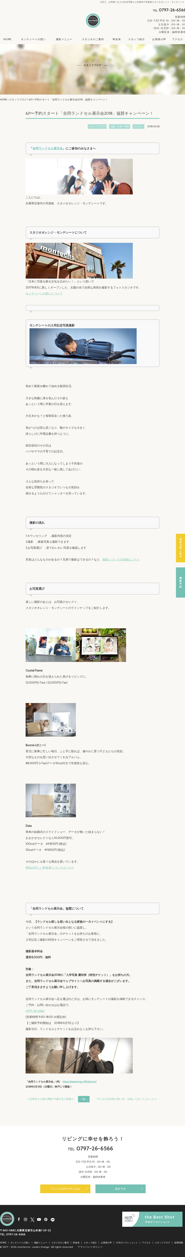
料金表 (117, 39)
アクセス (177, 39)
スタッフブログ (18, 99)
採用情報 (178, 1242)
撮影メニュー (64, 39)
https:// (67, 1081)
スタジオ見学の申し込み (65, 1188)
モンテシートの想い (33, 39)
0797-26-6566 (35, 1011)
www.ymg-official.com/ (83, 1081)
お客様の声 (159, 39)
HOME (8, 39)
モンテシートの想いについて (44, 293)
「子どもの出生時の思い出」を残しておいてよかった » (125, 1099)
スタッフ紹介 (136, 39)
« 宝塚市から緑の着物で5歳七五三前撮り (51, 1099)
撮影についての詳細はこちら (120, 559)
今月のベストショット (127, 1242)
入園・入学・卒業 (119, 126)
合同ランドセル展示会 (47, 148)
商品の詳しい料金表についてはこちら (50, 867)
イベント (138, 126)
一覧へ (84, 1099)
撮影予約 (120, 1188)
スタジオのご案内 (93, 39)
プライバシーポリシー (90, 1246)
